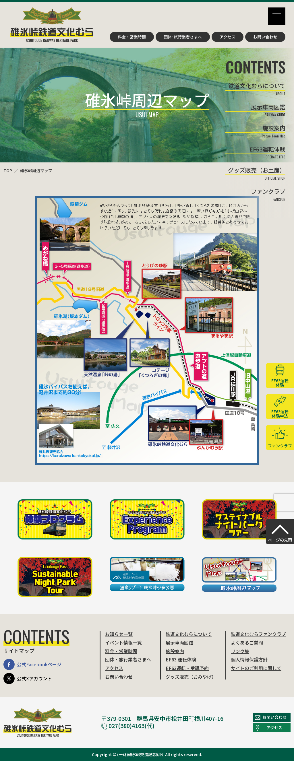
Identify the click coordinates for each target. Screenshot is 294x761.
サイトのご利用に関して (256, 668)
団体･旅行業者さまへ (183, 37)
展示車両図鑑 (179, 642)
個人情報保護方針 (249, 659)
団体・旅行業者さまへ (128, 659)
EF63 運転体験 (181, 659)
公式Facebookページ (32, 664)
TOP (7, 170)
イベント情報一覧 (123, 642)
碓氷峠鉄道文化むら (52, 24)
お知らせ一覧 (119, 633)
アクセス (227, 37)
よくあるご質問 (247, 642)
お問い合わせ (265, 37)
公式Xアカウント (27, 678)
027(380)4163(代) (127, 725)
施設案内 (175, 651)
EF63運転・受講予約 (187, 668)
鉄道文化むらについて (189, 633)
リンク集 (240, 651)
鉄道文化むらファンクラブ (258, 633)
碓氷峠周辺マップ (36, 170)
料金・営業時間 (132, 37)
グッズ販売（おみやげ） (191, 676)
